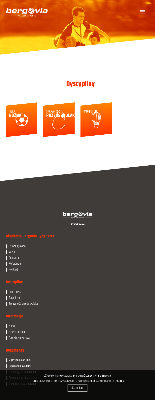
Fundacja (14, 257)
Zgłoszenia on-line (19, 360)
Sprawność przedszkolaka (23, 303)
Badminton (15, 297)
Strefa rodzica (17, 332)
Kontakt (13, 269)
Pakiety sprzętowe (19, 337)
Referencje (15, 263)
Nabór (12, 326)
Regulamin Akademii (20, 366)
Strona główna (17, 246)
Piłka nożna (15, 292)
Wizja (12, 252)
